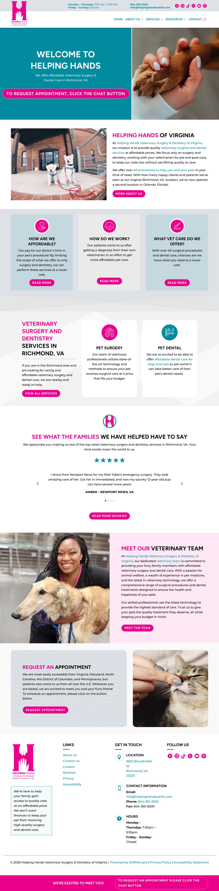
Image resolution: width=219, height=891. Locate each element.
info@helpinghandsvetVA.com (150, 7)
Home (118, 19)
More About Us (129, 194)
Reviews (69, 773)
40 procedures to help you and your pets (164, 170)
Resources (174, 19)
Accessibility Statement (191, 862)
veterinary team (168, 561)
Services (153, 19)
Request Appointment (45, 710)
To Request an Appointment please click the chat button (159, 883)
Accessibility (72, 784)
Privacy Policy (160, 862)
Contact (195, 19)
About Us (132, 19)
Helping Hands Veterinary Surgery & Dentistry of (161, 556)
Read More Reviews (109, 516)
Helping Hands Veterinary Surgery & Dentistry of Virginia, (160, 143)
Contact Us (71, 761)
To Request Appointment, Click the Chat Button (66, 93)
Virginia (127, 561)
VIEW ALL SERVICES (41, 393)
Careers (68, 767)
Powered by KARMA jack (129, 862)
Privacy (68, 778)
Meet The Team (137, 628)
